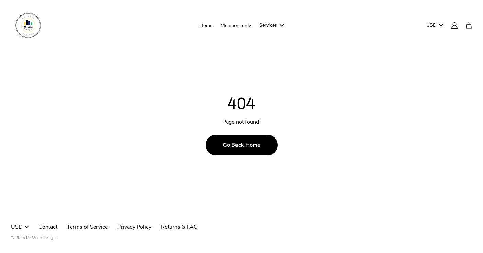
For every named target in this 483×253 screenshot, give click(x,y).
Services (271, 25)
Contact (47, 227)
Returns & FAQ (179, 227)
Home (205, 25)
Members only (236, 25)
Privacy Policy (134, 227)
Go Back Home (242, 145)
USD (434, 25)
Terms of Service (87, 227)
